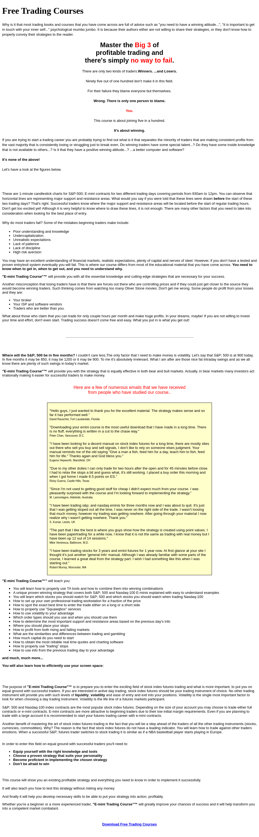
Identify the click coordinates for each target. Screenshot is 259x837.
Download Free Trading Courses (129, 824)
